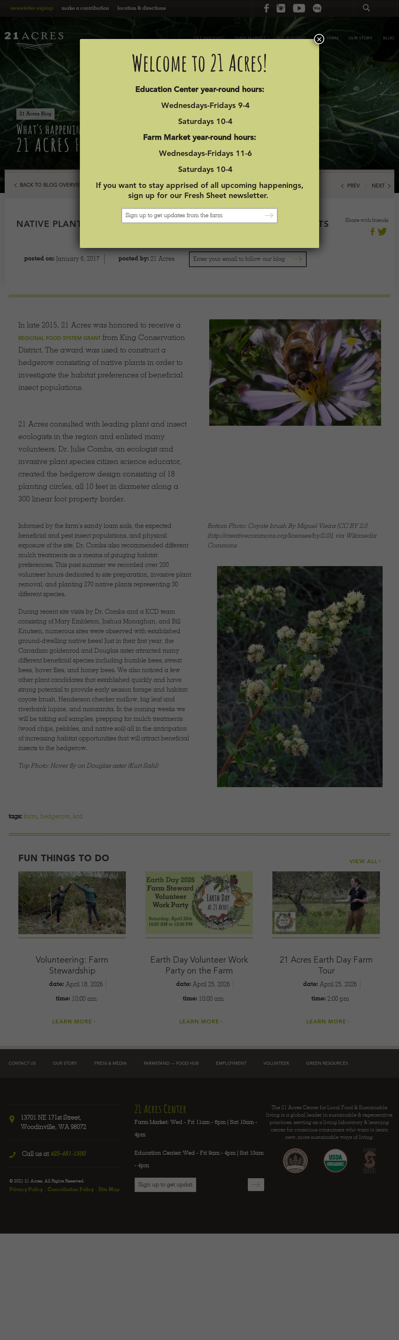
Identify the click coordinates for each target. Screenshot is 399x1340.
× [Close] (319, 39)
